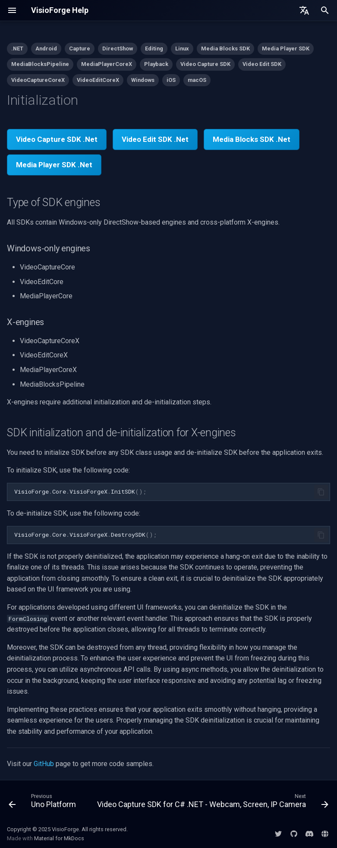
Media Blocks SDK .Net (251, 139)
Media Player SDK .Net (54, 164)
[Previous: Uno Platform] (43, 803)
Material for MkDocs (59, 838)
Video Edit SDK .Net (155, 139)
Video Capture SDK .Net (57, 139)
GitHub (44, 764)
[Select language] (304, 10)
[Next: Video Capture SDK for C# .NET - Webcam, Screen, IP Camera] (211, 803)
